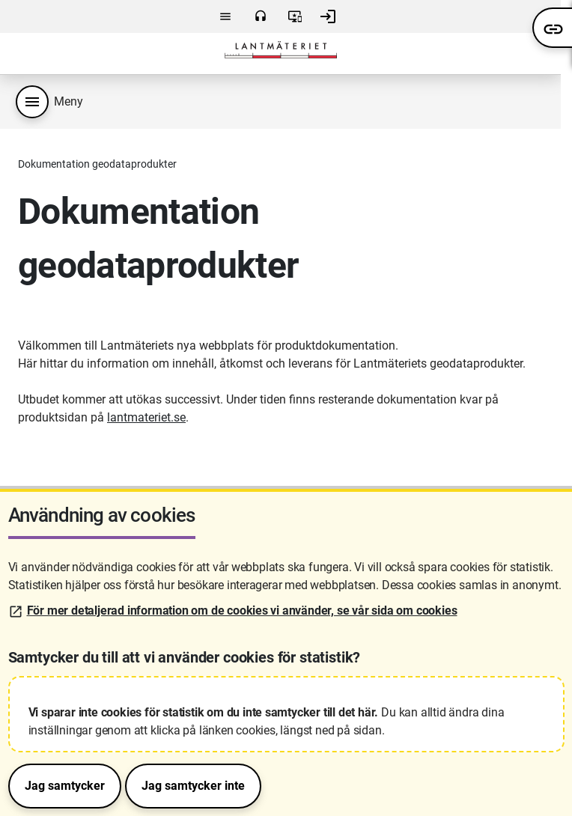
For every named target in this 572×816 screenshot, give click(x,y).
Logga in (327, 16)
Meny (225, 16)
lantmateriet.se (146, 417)
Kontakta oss (260, 16)
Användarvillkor (295, 16)
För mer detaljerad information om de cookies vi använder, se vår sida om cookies (242, 610)
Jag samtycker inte (193, 786)
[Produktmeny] (32, 101)
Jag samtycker (65, 786)
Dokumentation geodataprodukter (97, 164)
